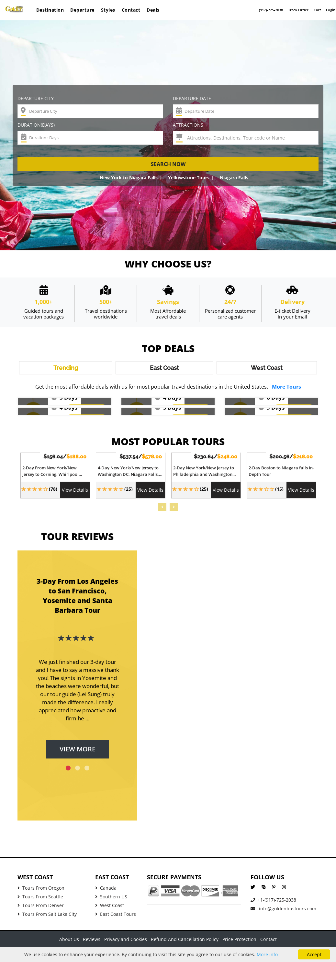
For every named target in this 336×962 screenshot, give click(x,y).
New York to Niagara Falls (129, 177)
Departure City (35, 98)
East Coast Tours (115, 916)
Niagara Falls (234, 177)
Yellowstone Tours (188, 177)
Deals (153, 10)
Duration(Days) (36, 125)
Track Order (298, 9)
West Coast (109, 907)
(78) (53, 491)
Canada (106, 890)
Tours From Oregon (40, 890)
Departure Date (192, 98)
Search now (168, 164)
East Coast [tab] (164, 369)
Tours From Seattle (40, 899)
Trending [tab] (65, 369)
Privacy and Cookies (125, 941)
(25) (128, 491)
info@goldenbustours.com (283, 911)
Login (330, 9)
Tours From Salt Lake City (47, 916)
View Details (75, 492)
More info (267, 954)
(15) (279, 491)
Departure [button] (82, 10)
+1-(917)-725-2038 (273, 902)
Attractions (188, 125)
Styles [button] (108, 10)
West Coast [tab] (266, 369)
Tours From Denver (40, 907)
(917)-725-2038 (271, 9)
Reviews (91, 941)
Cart (317, 9)
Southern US (111, 899)
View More (77, 751)
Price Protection (239, 941)
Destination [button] (50, 10)
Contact (131, 10)
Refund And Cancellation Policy (184, 941)
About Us (69, 941)
